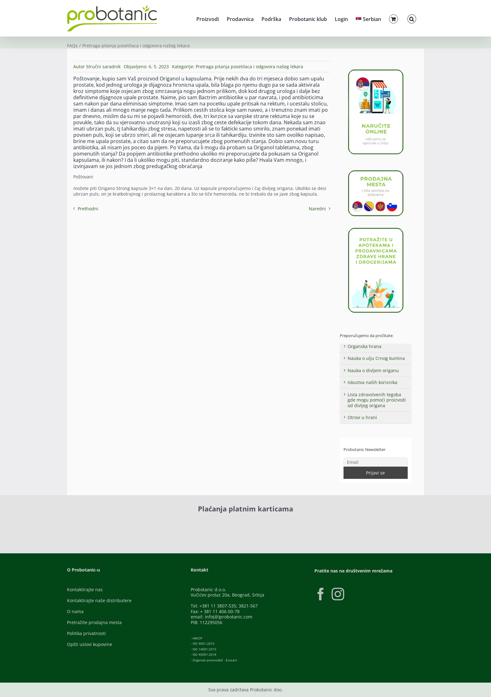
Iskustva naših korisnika (372, 382)
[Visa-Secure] (150, 523)
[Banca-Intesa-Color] (218, 523)
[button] (411, 18)
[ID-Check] (111, 525)
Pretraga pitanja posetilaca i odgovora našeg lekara (249, 66)
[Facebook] (320, 594)
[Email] (376, 462)
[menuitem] (368, 18)
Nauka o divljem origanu (373, 370)
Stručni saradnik (103, 66)
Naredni (317, 209)
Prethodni (88, 209)
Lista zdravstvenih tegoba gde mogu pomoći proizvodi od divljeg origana (377, 400)
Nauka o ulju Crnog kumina (376, 358)
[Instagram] (338, 594)
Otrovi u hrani (362, 417)
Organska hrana (364, 346)
